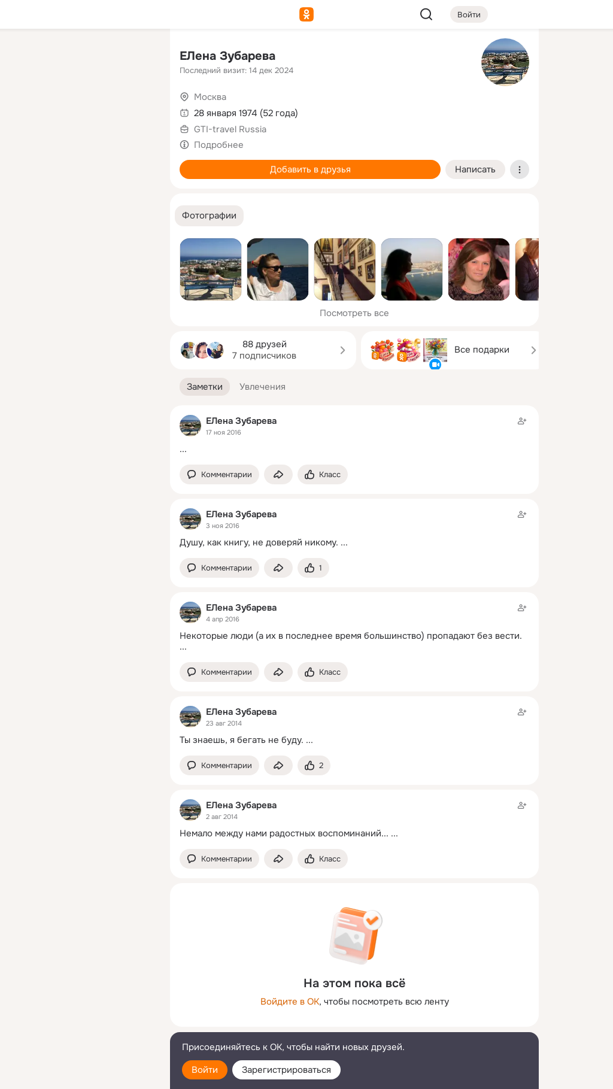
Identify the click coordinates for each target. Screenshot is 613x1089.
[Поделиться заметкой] (278, 474)
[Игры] (134, 162)
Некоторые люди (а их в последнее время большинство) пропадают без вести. (351, 636)
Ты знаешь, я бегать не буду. (242, 740)
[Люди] (81, 110)
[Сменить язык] (81, 1022)
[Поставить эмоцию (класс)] (323, 474)
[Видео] (134, 110)
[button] (209, 215)
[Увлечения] (81, 57)
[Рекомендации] (81, 215)
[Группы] (134, 57)
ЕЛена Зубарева (227, 55)
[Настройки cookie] (81, 1073)
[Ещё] (81, 996)
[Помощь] (28, 215)
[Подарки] (28, 162)
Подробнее (219, 145)
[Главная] (28, 57)
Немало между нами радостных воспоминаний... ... (289, 833)
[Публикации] (28, 110)
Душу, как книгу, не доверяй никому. (259, 542)
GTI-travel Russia (230, 129)
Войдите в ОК (289, 1002)
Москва (210, 97)
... (183, 449)
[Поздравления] (81, 162)
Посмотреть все (354, 313)
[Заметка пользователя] (354, 435)
